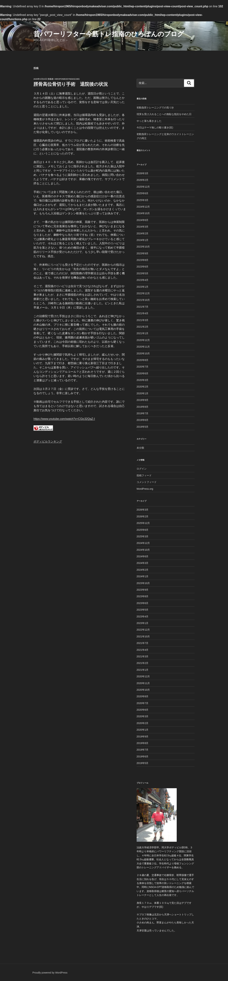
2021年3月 (143, 320)
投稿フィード (144, 475)
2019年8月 (143, 406)
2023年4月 (143, 280)
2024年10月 (143, 213)
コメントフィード (147, 482)
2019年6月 (143, 420)
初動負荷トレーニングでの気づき (155, 107)
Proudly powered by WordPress (50, 972)
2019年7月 (143, 413)
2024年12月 (143, 206)
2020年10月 (143, 353)
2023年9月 (143, 253)
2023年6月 (143, 266)
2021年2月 (143, 326)
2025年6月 (143, 193)
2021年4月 (143, 313)
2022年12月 (143, 293)
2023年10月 (143, 246)
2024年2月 (143, 233)
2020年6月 (143, 373)
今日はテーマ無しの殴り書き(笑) (155, 127)
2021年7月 (143, 306)
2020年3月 (143, 380)
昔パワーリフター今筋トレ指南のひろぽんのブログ (108, 34)
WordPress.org (145, 488)
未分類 (140, 447)
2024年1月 (143, 240)
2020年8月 (143, 360)
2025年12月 (143, 186)
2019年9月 (143, 400)
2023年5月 (143, 273)
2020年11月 (143, 346)
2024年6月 (143, 220)
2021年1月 (143, 333)
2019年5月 (143, 426)
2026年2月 (143, 180)
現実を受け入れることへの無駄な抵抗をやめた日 (164, 114)
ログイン (142, 468)
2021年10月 (143, 300)
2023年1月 (143, 286)
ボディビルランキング (47, 441)
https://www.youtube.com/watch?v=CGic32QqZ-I (64, 418)
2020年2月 (143, 386)
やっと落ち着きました (149, 120)
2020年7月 (143, 366)
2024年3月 (143, 226)
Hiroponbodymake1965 (67, 79)
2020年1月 (143, 393)
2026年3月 (143, 173)
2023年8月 (143, 260)
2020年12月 (143, 340)
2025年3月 (143, 200)
